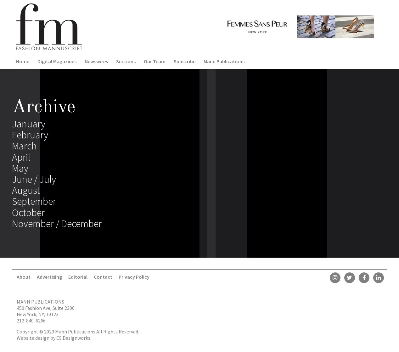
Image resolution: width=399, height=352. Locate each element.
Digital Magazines (56, 61)
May (20, 168)
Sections (126, 61)
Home (22, 61)
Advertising (49, 277)
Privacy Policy (134, 277)
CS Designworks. (73, 338)
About (24, 277)
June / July (34, 179)
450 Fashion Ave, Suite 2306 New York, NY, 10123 (46, 311)
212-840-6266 (31, 320)
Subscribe (184, 61)
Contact (103, 277)
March (24, 146)
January (28, 124)
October (28, 212)
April (21, 157)
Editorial (77, 277)
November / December (57, 223)
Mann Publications (224, 61)
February (30, 135)
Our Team (155, 61)
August (26, 190)
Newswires (96, 61)
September (34, 201)
